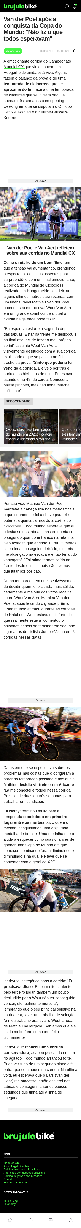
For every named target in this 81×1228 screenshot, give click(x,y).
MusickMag (11, 1201)
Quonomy (10, 1204)
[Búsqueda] (67, 6)
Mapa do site (12, 1163)
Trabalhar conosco (15, 1182)
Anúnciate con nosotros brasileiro (24, 1172)
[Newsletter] (74, 7)
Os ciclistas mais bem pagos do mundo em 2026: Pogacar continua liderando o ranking (29, 434)
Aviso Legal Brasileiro (17, 1166)
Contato (9, 1179)
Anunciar (40, 180)
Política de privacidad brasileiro (23, 1176)
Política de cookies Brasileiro (22, 1169)
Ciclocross (13, 51)
